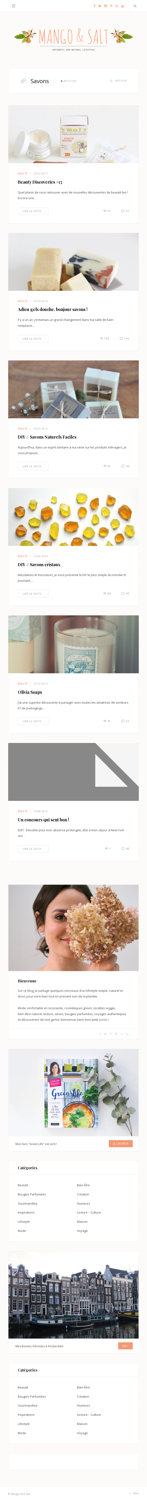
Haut (134, 1493)
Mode (22, 1231)
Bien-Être (83, 1185)
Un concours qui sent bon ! (43, 820)
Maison (82, 1221)
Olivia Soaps (30, 692)
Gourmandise (27, 1203)
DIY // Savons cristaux (39, 564)
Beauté (23, 173)
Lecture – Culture (89, 1212)
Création (83, 1194)
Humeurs (83, 1203)
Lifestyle (24, 1221)
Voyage (82, 1231)
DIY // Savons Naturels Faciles (47, 437)
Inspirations (26, 1212)
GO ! (125, 1346)
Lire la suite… (33, 211)
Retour (118, 80)
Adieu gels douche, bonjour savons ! (53, 309)
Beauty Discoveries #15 (40, 182)
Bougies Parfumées (32, 1194)
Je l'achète (121, 1143)
